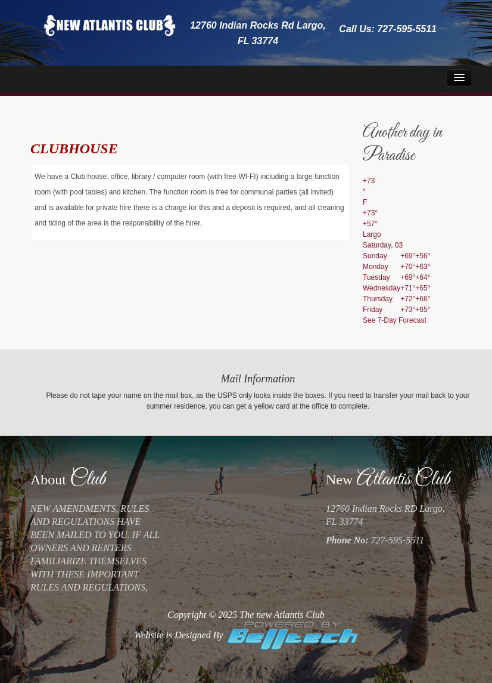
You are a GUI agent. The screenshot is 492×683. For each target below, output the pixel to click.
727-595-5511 (407, 29)
